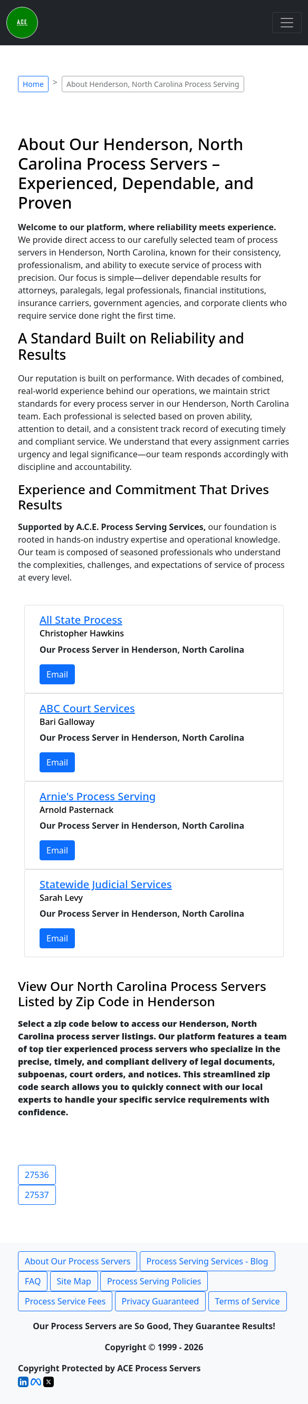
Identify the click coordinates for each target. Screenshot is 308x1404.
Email (57, 674)
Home (33, 84)
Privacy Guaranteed (160, 1301)
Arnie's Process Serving (98, 796)
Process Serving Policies (154, 1281)
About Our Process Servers (77, 1261)
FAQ (33, 1281)
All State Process (81, 620)
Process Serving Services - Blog (207, 1261)
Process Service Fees (65, 1301)
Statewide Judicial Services (106, 884)
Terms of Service (247, 1301)
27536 (37, 1175)
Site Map (74, 1281)
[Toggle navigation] (287, 22)
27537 (37, 1195)
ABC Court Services (87, 708)
